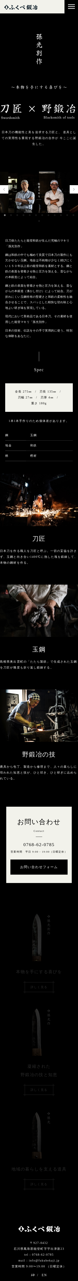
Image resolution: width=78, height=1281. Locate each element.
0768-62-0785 (39, 844)
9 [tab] (55, 215)
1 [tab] (5, 215)
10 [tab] (61, 215)
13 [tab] (39, 221)
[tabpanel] (39, 192)
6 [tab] (36, 215)
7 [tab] (42, 215)
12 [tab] (73, 215)
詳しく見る (39, 987)
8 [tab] (48, 215)
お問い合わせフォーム (39, 867)
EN (44, 1275)
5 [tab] (30, 215)
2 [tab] (11, 215)
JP (33, 1275)
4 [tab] (23, 215)
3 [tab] (17, 215)
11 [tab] (67, 215)
